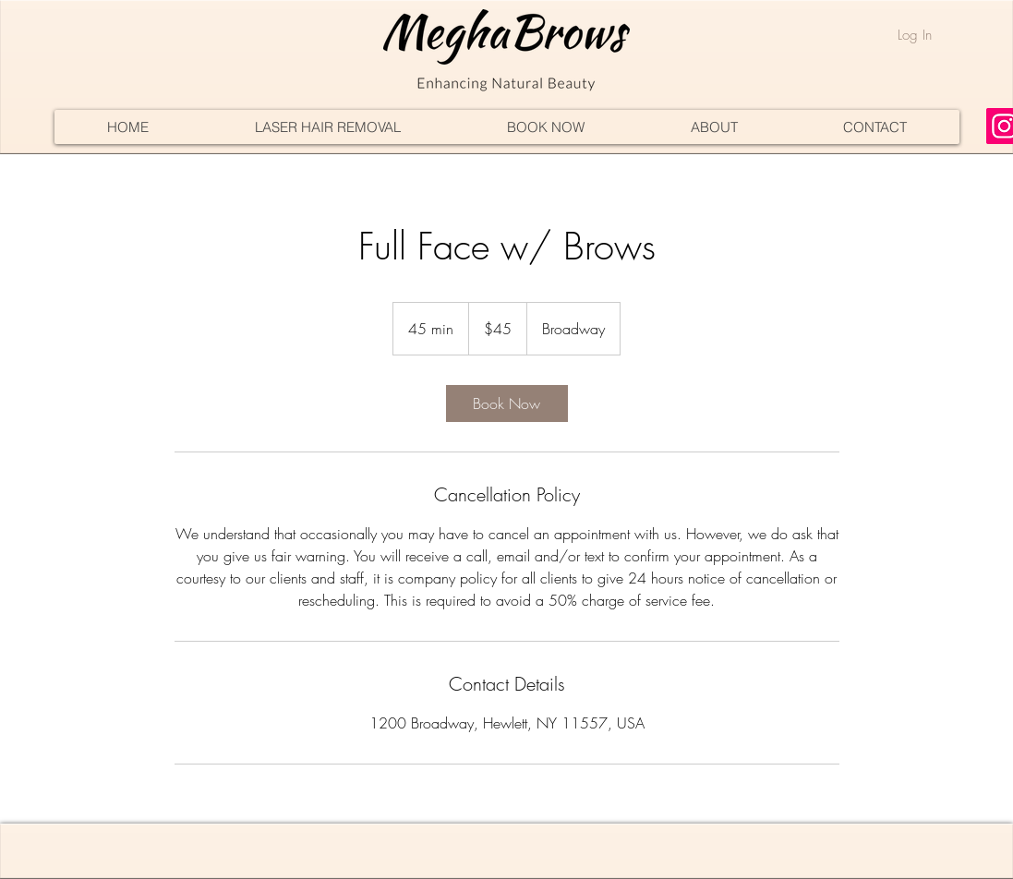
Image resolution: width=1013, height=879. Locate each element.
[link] (507, 403)
